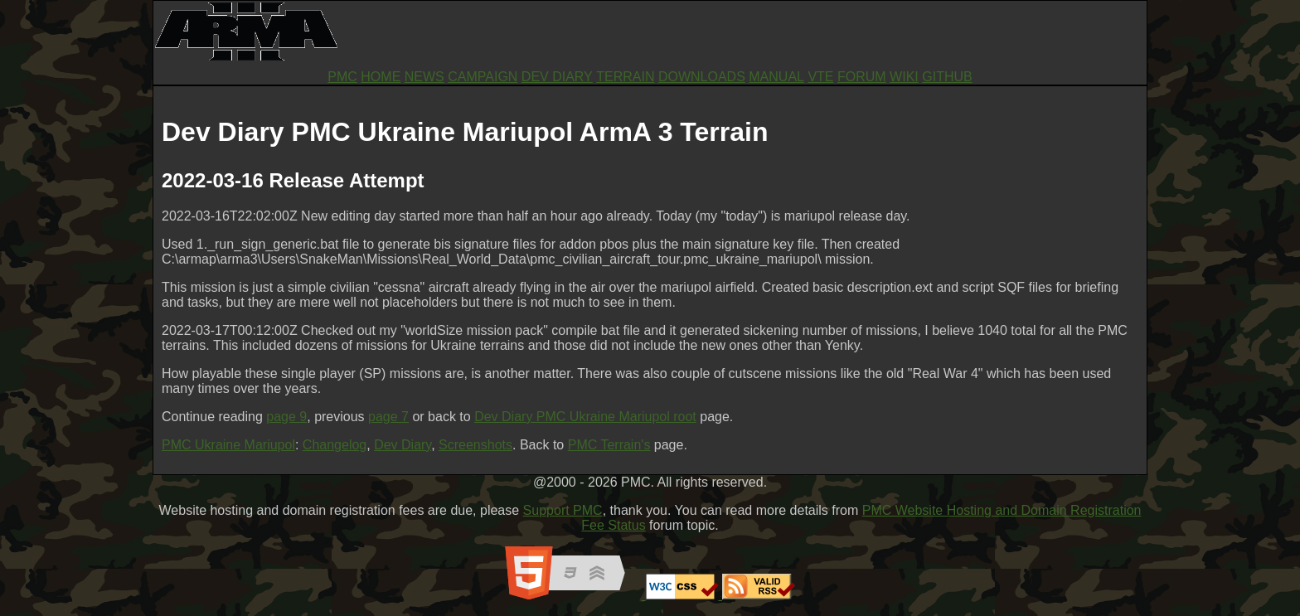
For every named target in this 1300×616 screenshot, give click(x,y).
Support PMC (563, 510)
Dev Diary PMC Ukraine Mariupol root (585, 417)
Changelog (334, 445)
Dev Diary (402, 445)
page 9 (286, 417)
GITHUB (947, 77)
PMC (342, 77)
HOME (380, 77)
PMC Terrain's (609, 445)
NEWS (424, 77)
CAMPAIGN (482, 77)
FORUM (861, 77)
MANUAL (776, 77)
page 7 (388, 417)
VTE (820, 77)
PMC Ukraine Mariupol (228, 445)
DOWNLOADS (701, 77)
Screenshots (475, 445)
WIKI (904, 77)
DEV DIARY (557, 77)
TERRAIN (625, 77)
